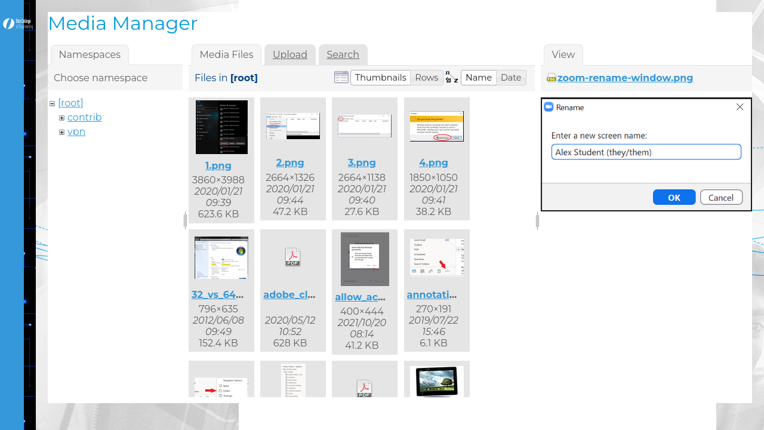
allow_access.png (378, 297)
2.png (290, 162)
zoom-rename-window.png (625, 78)
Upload (290, 54)
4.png (433, 162)
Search (342, 54)
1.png (218, 165)
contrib (84, 117)
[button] (380, 77)
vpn (76, 131)
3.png (362, 162)
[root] (71, 103)
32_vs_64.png (225, 294)
